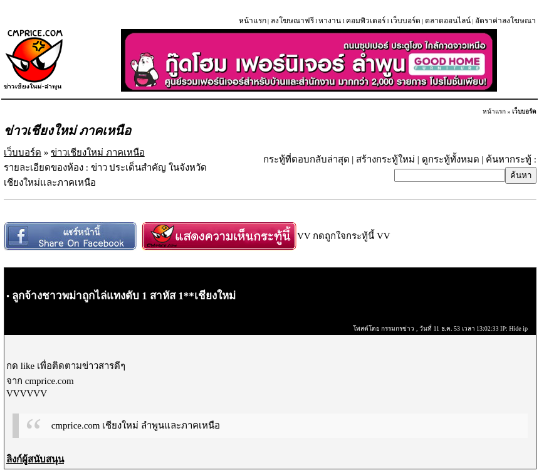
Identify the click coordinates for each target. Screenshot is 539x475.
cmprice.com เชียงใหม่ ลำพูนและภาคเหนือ (135, 425)
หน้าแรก (252, 20)
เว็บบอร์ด (405, 20)
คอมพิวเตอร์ (365, 20)
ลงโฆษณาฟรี (292, 20)
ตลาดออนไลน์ (448, 20)
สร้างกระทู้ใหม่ (385, 159)
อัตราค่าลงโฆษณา (505, 20)
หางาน (329, 20)
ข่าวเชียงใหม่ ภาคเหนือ (98, 152)
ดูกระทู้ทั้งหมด (450, 159)
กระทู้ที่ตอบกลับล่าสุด (306, 159)
